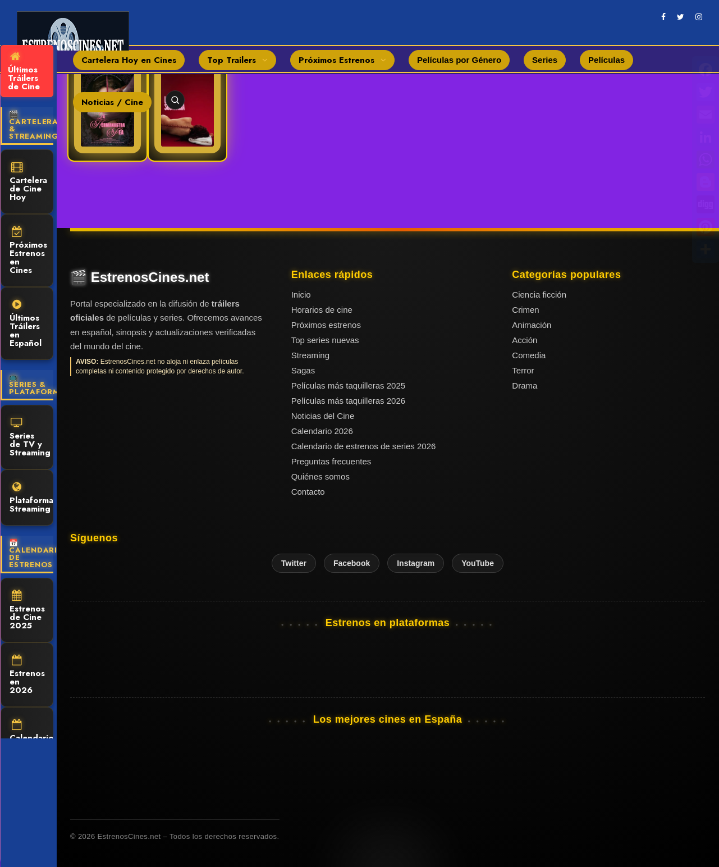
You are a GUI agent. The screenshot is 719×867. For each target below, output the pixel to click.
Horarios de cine (321, 309)
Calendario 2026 (322, 431)
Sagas (303, 370)
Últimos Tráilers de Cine (24, 72)
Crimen (525, 309)
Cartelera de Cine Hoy (28, 182)
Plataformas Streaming (31, 498)
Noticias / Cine (112, 102)
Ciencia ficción (539, 294)
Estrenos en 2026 (27, 675)
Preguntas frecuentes (331, 461)
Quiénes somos (320, 476)
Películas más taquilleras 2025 (348, 385)
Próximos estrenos (326, 325)
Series (544, 60)
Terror (523, 370)
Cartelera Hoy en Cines (128, 60)
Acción (524, 340)
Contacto (308, 491)
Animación (531, 325)
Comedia (529, 355)
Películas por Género (459, 60)
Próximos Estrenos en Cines (28, 251)
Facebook (351, 563)
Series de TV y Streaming (30, 438)
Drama (524, 385)
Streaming (310, 355)
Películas (606, 60)
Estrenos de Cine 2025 (27, 611)
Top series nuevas (325, 340)
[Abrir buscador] (175, 99)
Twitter (293, 563)
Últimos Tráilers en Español (26, 324)
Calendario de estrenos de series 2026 (363, 446)
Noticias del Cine (323, 416)
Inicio (301, 294)
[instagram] (698, 17)
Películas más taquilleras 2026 (348, 400)
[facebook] (663, 17)
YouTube (477, 563)
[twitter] (680, 17)
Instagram (415, 563)
